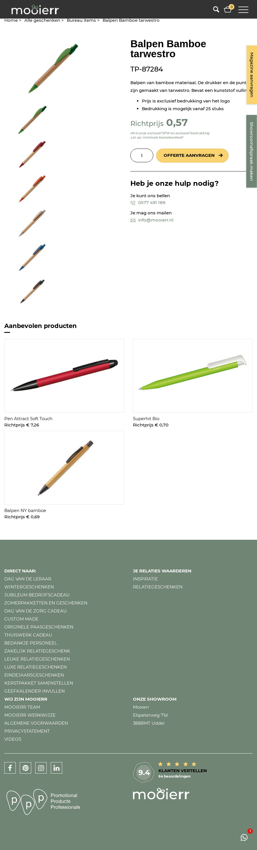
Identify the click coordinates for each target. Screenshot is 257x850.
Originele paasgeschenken (38, 627)
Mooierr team (22, 707)
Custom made (21, 619)
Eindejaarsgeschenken (34, 675)
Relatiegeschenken (158, 587)
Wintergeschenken (29, 587)
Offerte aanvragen (189, 155)
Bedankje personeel (30, 643)
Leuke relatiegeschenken (37, 659)
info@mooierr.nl (151, 220)
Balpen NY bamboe (25, 510)
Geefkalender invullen (34, 691)
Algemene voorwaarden (36, 723)
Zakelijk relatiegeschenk (37, 651)
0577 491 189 (147, 202)
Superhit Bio (146, 418)
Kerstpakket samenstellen (38, 683)
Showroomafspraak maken (251, 151)
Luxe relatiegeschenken (35, 667)
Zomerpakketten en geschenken (45, 603)
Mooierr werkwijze (30, 715)
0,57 (177, 122)
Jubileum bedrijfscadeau (37, 595)
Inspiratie (145, 579)
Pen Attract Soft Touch (28, 418)
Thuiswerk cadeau (28, 635)
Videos (12, 739)
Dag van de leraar (27, 579)
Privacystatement (27, 731)
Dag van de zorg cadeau (35, 611)
